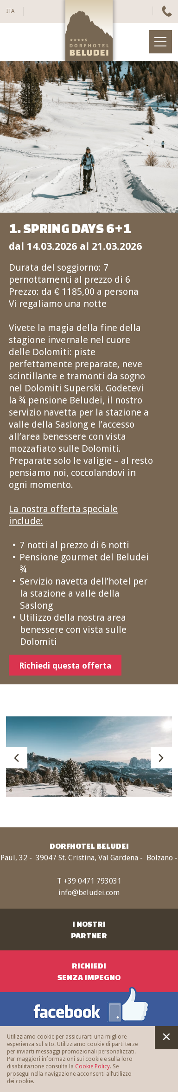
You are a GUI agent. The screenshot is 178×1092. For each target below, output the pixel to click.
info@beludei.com (89, 892)
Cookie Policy (92, 1066)
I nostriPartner (89, 929)
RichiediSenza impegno (89, 971)
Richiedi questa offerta (65, 665)
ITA (10, 11)
